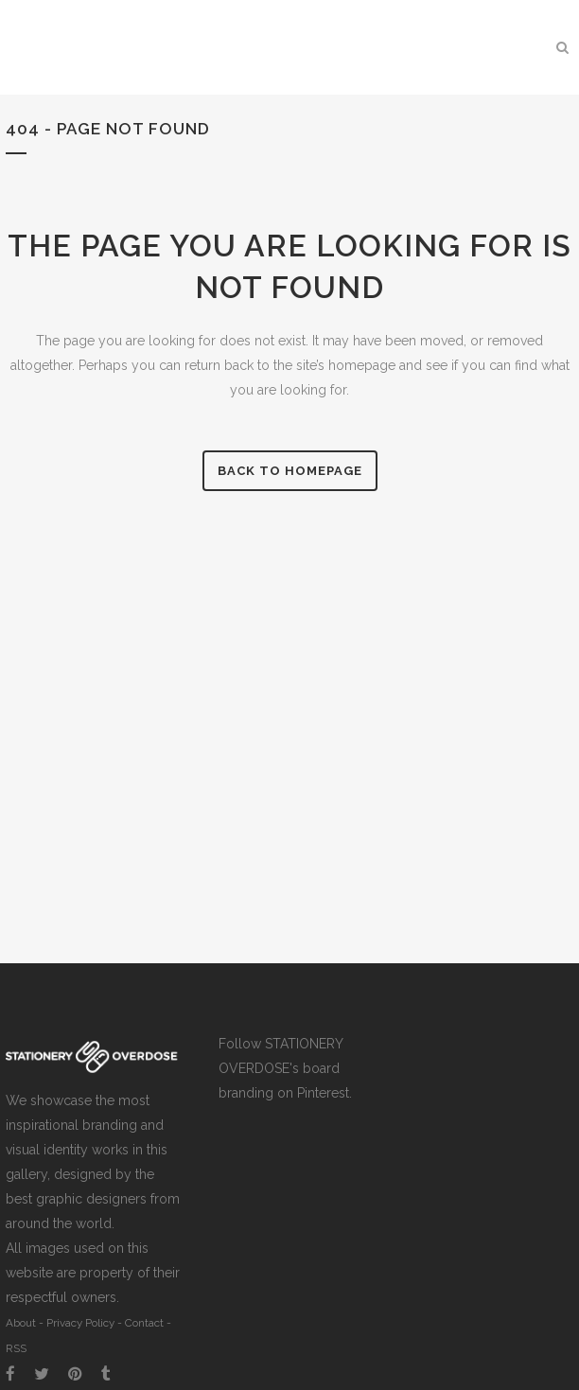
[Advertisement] (490, 1090)
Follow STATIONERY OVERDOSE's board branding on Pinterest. (285, 1068)
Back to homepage (290, 471)
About (21, 1322)
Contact (144, 1322)
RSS (16, 1348)
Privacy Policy (80, 1322)
